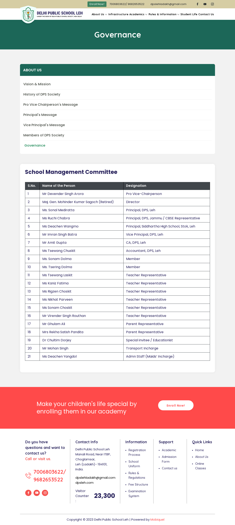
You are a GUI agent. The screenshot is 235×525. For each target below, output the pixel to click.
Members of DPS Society (43, 135)
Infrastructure (118, 14)
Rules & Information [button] (162, 14)
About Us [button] (98, 14)
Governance (34, 145)
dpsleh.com (84, 482)
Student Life (188, 14)
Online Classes (200, 466)
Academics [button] (136, 14)
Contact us (169, 468)
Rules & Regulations (137, 475)
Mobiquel (157, 519)
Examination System (137, 493)
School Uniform (134, 464)
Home (199, 450)
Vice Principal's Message (44, 125)
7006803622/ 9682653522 (126, 4)
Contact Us (206, 14)
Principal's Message (40, 114)
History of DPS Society (41, 94)
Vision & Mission (37, 84)
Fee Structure (138, 484)
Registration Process (137, 452)
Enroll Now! (97, 4)
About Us (201, 457)
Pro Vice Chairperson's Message (50, 104)
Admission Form (169, 459)
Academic (169, 450)
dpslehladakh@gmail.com (168, 4)
